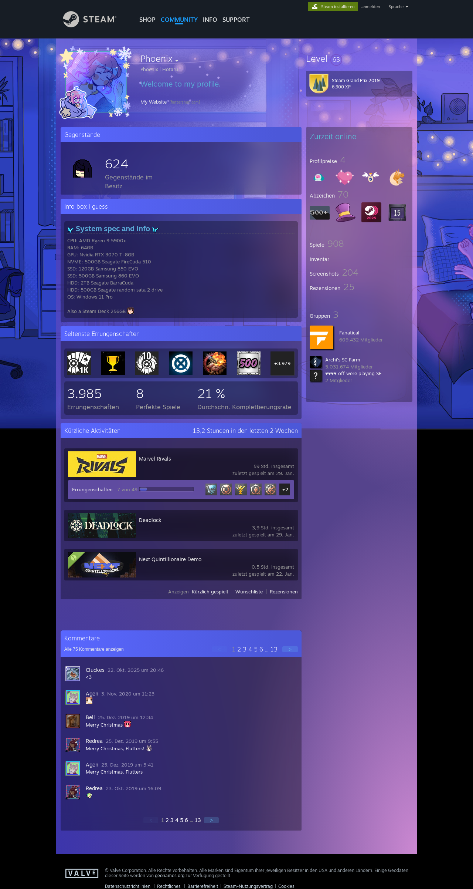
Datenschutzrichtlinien (127, 886)
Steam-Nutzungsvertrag (248, 886)
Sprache (396, 6)
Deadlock (150, 520)
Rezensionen (284, 592)
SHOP (147, 19)
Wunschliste (249, 592)
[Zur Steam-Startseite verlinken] (95, 25)
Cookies (286, 886)
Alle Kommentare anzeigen (94, 649)
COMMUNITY (179, 19)
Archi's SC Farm (342, 360)
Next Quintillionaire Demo (170, 559)
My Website (153, 102)
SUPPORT (236, 19)
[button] (359, 58)
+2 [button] (285, 489)
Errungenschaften (92, 489)
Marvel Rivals (155, 458)
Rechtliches (169, 886)
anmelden (370, 6)
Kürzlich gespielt (210, 592)
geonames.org (169, 875)
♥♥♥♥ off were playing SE (353, 373)
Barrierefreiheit (202, 886)
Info (210, 19)
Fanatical (349, 333)
